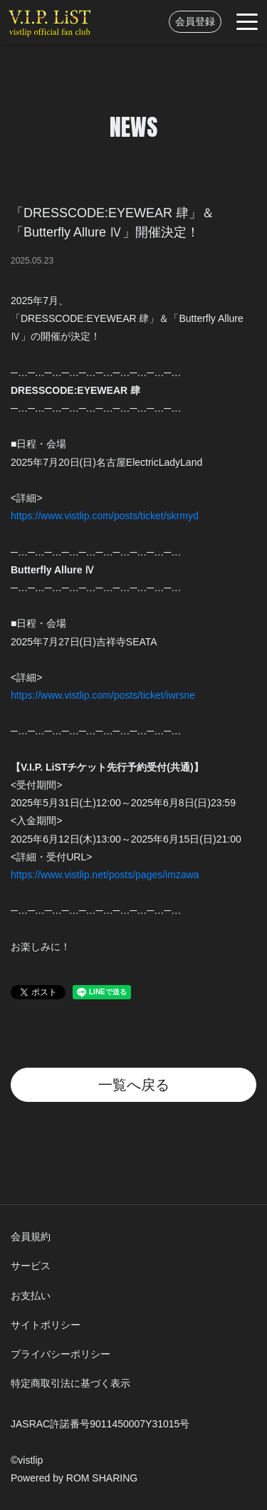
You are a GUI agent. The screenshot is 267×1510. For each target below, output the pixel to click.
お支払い (31, 1295)
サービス (31, 1265)
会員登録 (195, 21)
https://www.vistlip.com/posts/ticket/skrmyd (105, 515)
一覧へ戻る (133, 1085)
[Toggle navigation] (247, 21)
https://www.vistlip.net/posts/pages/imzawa (105, 874)
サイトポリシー (45, 1325)
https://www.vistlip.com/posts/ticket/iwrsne (103, 695)
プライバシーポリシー (60, 1354)
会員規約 (31, 1236)
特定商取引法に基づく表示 (70, 1383)
